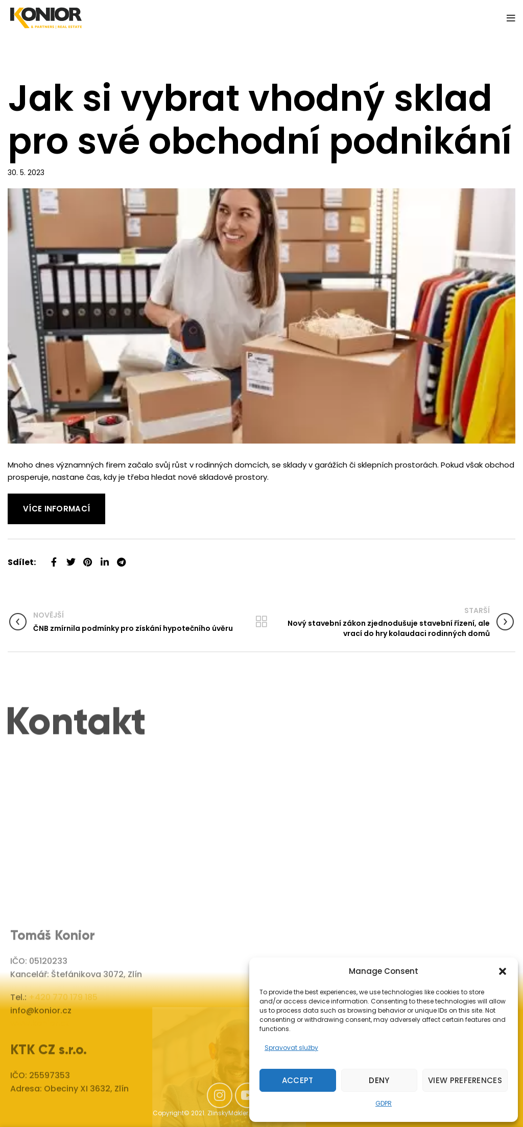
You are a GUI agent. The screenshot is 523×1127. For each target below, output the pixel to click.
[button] (502, 971)
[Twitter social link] (70, 558)
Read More (28, 499)
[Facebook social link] (53, 558)
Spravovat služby (291, 1047)
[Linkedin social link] (104, 558)
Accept (298, 1080)
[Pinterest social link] (87, 558)
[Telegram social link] (121, 558)
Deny (379, 1080)
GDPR (383, 1103)
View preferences (465, 1080)
